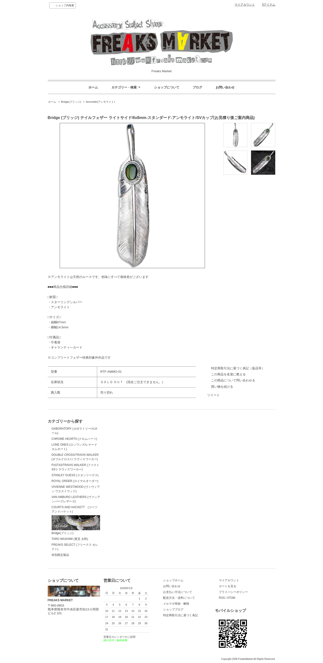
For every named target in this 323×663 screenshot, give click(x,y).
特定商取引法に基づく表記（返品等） (238, 368)
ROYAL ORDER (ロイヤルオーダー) (75, 481)
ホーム (93, 87)
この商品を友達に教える (228, 374)
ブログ (197, 87)
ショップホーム (173, 580)
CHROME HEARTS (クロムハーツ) (74, 439)
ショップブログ (173, 609)
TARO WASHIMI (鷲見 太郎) (70, 539)
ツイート (213, 395)
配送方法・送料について (179, 598)
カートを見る (227, 586)
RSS (222, 598)
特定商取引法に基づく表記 (180, 615)
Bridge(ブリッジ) (71, 101)
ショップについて (166, 87)
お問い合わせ (225, 87)
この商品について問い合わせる (233, 380)
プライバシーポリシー (233, 592)
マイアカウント (245, 4)
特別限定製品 (60, 555)
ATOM (231, 598)
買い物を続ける (222, 386)
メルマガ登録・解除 (176, 603)
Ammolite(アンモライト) (100, 101)
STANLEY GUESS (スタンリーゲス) (75, 475)
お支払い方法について (177, 592)
